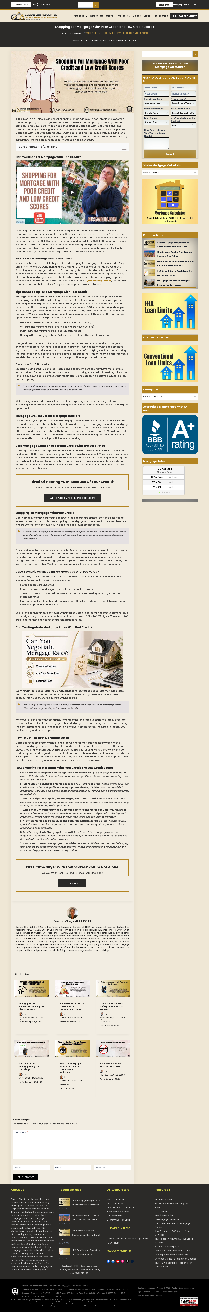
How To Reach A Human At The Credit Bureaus (174, 1240)
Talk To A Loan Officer (184, 15)
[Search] (96, 5)
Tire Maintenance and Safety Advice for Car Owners (112, 1006)
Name (19, 1167)
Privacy (160, 1288)
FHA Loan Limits (114, 1215)
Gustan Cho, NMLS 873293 (72, 922)
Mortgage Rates (164, 472)
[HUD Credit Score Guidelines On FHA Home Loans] (149, 272)
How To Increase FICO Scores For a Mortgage (172, 1233)
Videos (137, 15)
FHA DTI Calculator (116, 1199)
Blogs (147, 15)
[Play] (72, 192)
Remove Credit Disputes (167, 1246)
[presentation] (31, 988)
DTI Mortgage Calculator (167, 1219)
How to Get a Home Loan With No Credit (110, 1065)
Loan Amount (151, 118)
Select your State (153, 99)
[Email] (72, 1167)
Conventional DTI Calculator (121, 1207)
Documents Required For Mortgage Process (172, 1225)
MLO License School (164, 1215)
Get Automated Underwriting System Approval (173, 1205)
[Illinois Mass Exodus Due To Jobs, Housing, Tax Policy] (149, 253)
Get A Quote (72, 883)
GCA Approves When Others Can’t (172, 1254)
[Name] (31, 1167)
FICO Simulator (162, 1211)
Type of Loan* (178, 99)
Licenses (151, 1288)
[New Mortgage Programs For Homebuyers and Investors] (149, 244)
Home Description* (154, 108)
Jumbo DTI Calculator (118, 1211)
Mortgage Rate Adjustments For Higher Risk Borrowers (31, 1006)
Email (59, 1167)
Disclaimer (142, 1288)
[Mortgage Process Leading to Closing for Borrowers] (149, 282)
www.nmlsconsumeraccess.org (150, 1295)
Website (100, 1167)
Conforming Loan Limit (118, 1219)
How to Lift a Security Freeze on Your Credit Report (173, 1264)
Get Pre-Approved (164, 1199)
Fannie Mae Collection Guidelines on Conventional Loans (79, 1235)
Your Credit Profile (180, 108)
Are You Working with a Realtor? (183, 119)
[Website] (112, 1167)
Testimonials (161, 15)
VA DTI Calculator (115, 1203)
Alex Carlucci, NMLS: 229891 (112, 1017)
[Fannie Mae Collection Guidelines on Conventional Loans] (149, 263)
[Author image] (21, 1014)
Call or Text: (21, 4)
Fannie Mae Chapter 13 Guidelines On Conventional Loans (72, 1006)
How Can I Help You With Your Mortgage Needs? (154, 133)
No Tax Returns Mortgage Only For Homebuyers (29, 1066)
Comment (21, 1132)
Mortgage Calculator (170, 67)
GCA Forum (113, 1242)
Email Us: (164, 4)
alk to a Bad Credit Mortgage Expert (72, 498)
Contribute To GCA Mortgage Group (173, 1250)
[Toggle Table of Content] (123, 147)
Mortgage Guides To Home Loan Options (175, 1258)
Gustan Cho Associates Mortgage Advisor (129, 1238)
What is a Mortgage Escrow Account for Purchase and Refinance (70, 1068)
